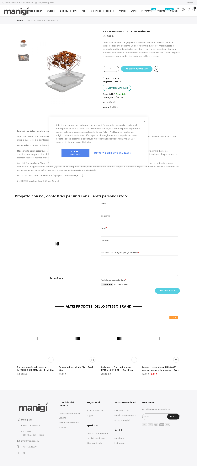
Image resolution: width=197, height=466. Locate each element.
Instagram (119, 443)
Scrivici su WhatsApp (117, 87)
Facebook (119, 438)
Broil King (114, 107)
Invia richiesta (167, 290)
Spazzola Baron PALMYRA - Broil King (76, 368)
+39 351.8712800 (29, 446)
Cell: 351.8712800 (122, 410)
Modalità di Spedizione (97, 433)
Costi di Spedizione (96, 438)
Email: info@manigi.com (126, 415)
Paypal (90, 415)
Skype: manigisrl (122, 420)
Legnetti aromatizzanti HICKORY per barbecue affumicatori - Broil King (160, 369)
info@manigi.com (44, 3)
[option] (23, 44)
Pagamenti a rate (112, 81)
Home (20, 20)
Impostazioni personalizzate (112, 153)
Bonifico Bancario (95, 410)
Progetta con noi (111, 78)
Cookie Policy (102, 132)
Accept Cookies (75, 153)
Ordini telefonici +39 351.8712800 (17, 3)
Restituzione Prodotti (69, 422)
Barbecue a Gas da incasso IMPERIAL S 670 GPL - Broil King (117, 368)
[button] (191, 2)
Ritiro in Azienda (94, 443)
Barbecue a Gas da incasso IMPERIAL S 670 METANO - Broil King (35, 368)
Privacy (62, 427)
